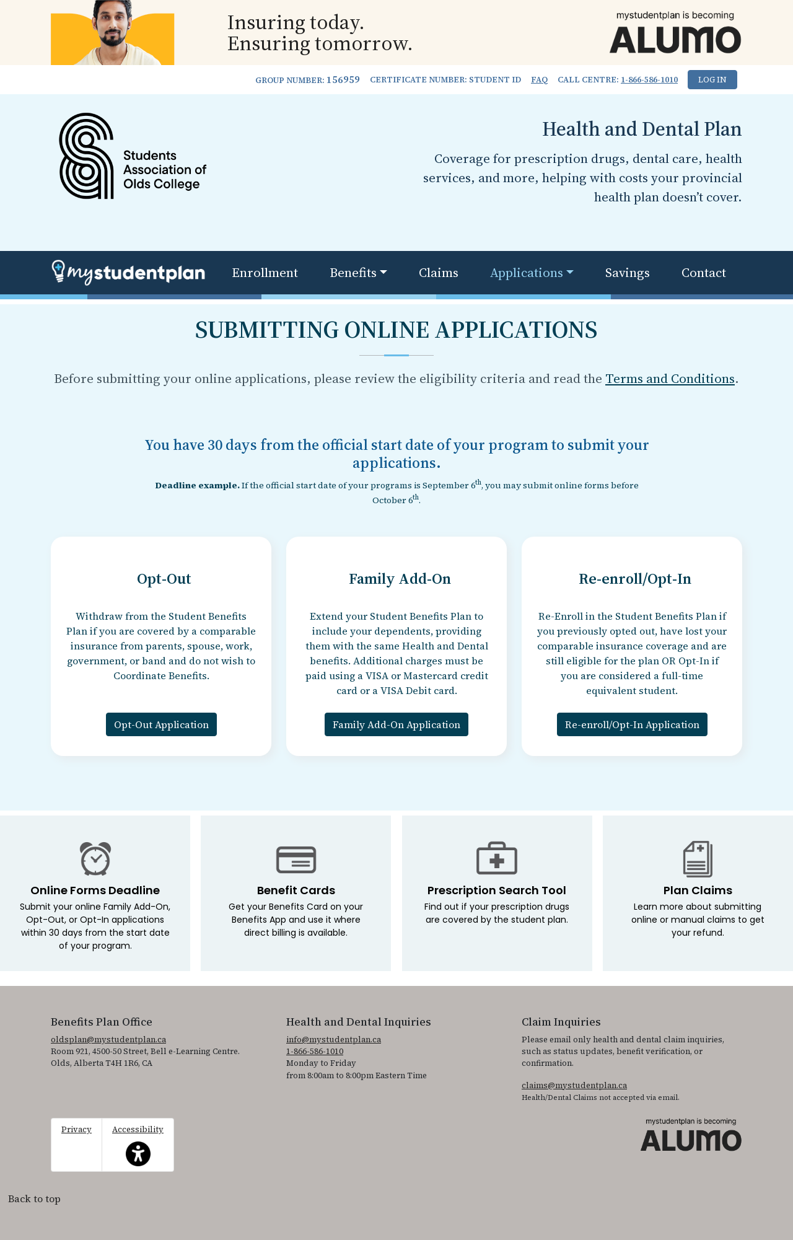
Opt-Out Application (161, 724)
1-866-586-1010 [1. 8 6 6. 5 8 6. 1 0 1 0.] (649, 79)
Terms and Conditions (670, 378)
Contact (703, 272)
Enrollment (265, 272)
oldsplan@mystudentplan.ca (108, 1039)
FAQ (539, 79)
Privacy (76, 1129)
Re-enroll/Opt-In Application (632, 724)
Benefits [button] (353, 272)
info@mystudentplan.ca (333, 1039)
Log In (712, 79)
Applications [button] (526, 272)
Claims (438, 272)
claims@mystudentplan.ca (574, 1085)
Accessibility (138, 1145)
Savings (627, 272)
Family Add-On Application (396, 724)
